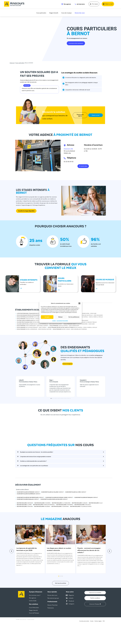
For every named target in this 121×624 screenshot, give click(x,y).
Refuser (60, 317)
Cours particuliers (41, 13)
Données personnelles (83, 620)
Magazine (71, 594)
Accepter (47, 317)
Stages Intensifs (53, 13)
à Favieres (42, 503)
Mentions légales (97, 620)
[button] (79, 303)
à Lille (95, 503)
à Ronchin (25, 506)
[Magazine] (67, 594)
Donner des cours (80, 13)
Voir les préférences (73, 317)
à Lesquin (79, 503)
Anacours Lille (68, 149)
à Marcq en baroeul (44, 504)
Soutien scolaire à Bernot (22, 489)
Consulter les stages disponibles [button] (26, 211)
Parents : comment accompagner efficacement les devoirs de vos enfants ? (89, 550)
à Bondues (25, 503)
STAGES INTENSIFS (28, 280)
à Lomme (24, 504)
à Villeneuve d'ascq (80, 506)
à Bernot (28, 492)
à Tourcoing (60, 506)
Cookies (54, 320)
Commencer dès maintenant (76, 43)
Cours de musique (66, 13)
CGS (103, 620)
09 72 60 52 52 (81, 4)
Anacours (12, 63)
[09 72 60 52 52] (74, 4)
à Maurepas (64, 504)
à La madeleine (61, 503)
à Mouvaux (82, 504)
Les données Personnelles (62, 320)
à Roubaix (42, 506)
